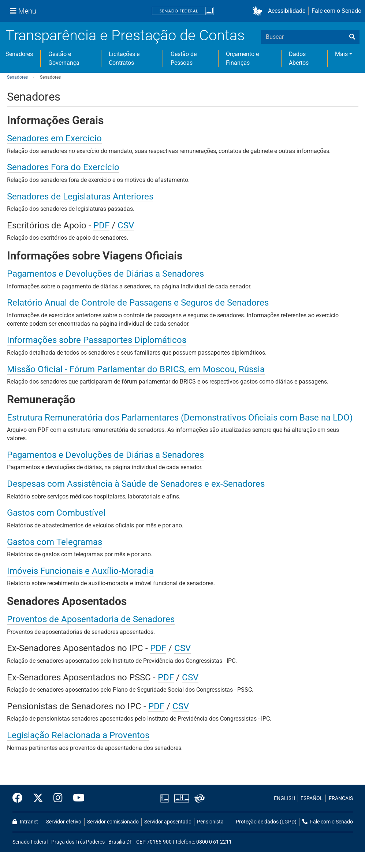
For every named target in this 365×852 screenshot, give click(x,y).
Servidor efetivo (63, 822)
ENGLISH (284, 798)
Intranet (25, 822)
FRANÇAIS (341, 798)
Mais (341, 54)
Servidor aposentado (167, 822)
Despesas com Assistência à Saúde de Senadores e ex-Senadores (136, 484)
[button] (259, 11)
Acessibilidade (286, 10)
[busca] (352, 37)
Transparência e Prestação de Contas (125, 35)
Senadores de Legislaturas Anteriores (80, 196)
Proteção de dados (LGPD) (266, 822)
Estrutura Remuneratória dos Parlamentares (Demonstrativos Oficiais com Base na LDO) (180, 417)
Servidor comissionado (113, 822)
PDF (101, 225)
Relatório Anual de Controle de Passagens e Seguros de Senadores (138, 303)
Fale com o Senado (336, 10)
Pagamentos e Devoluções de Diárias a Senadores (105, 274)
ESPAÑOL (312, 798)
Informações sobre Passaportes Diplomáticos (96, 340)
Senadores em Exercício (54, 138)
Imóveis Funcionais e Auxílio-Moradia (80, 571)
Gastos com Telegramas (54, 542)
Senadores (19, 54)
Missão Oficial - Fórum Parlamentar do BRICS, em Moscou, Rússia (136, 369)
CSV (126, 225)
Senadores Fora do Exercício (63, 167)
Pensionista (210, 822)
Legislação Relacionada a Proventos (78, 735)
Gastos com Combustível (56, 513)
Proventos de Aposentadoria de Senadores (91, 619)
